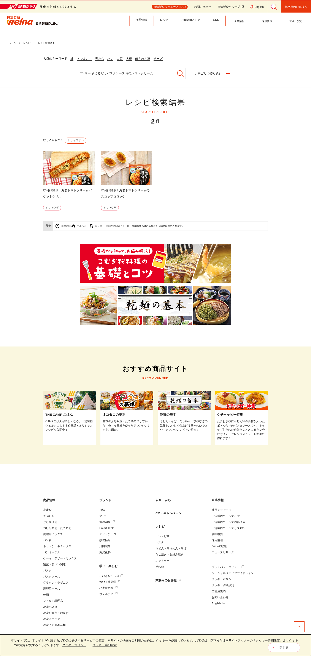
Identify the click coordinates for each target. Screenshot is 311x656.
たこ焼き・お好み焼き (170, 554)
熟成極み (105, 540)
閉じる (284, 647)
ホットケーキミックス (57, 546)
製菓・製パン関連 (54, 564)
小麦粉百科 (108, 588)
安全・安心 (163, 500)
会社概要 (217, 534)
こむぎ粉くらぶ (111, 575)
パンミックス (51, 552)
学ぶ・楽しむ (108, 566)
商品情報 (49, 500)
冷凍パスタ (50, 606)
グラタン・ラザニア (55, 582)
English (218, 603)
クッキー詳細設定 (223, 585)
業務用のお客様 (168, 580)
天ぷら (99, 58)
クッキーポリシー (223, 579)
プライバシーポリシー (228, 567)
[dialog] (155, 645)
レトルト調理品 (53, 600)
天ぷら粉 (48, 516)
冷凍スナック (51, 619)
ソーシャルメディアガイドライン (233, 573)
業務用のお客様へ (296, 6)
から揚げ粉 (50, 522)
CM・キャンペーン (168, 513)
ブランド (105, 500)
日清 (102, 510)
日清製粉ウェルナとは (226, 516)
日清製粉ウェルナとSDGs (228, 528)
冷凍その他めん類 (54, 625)
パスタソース (51, 576)
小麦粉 (47, 510)
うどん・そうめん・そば (171, 548)
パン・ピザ (163, 536)
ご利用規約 (219, 591)
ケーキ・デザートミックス (60, 558)
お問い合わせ (202, 6)
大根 (129, 58)
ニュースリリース (223, 552)
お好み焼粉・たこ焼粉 (57, 528)
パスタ (47, 570)
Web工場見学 (109, 582)
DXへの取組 (219, 546)
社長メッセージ (221, 510)
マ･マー (104, 516)
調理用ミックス (53, 534)
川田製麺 (105, 546)
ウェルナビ (108, 594)
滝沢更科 (105, 552)
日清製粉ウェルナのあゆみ (228, 522)
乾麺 (46, 594)
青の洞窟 (107, 522)
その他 (160, 566)
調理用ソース (51, 588)
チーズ (158, 58)
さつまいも (84, 58)
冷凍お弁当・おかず (55, 612)
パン (110, 58)
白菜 (120, 58)
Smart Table (106, 528)
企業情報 (218, 500)
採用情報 (217, 540)
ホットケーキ (164, 560)
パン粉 (47, 540)
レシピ (160, 526)
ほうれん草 (142, 58)
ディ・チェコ (107, 534)
